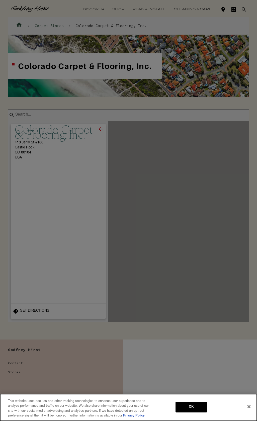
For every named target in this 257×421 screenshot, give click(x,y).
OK (191, 407)
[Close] (248, 406)
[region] (128, 407)
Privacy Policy (134, 415)
